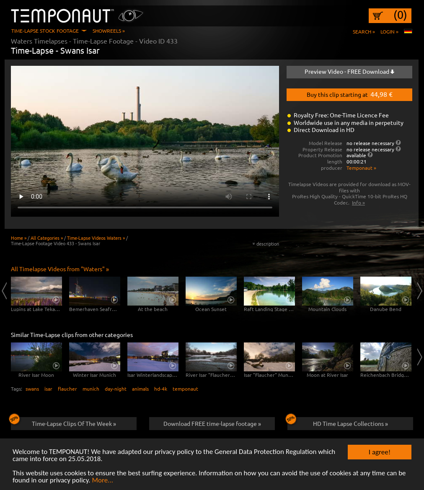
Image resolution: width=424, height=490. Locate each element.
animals (140, 388)
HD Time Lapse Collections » (337, 422)
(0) (400, 14)
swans (32, 388)
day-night (116, 388)
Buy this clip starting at (350, 94)
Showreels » (109, 30)
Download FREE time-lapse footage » (212, 423)
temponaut (185, 388)
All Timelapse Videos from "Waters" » (60, 268)
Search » (364, 31)
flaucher (67, 388)
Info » (358, 202)
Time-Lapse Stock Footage (45, 30)
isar (48, 388)
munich (91, 388)
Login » (389, 31)
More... (102, 480)
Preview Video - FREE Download (349, 71)
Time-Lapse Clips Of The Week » (63, 422)
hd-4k (160, 388)
